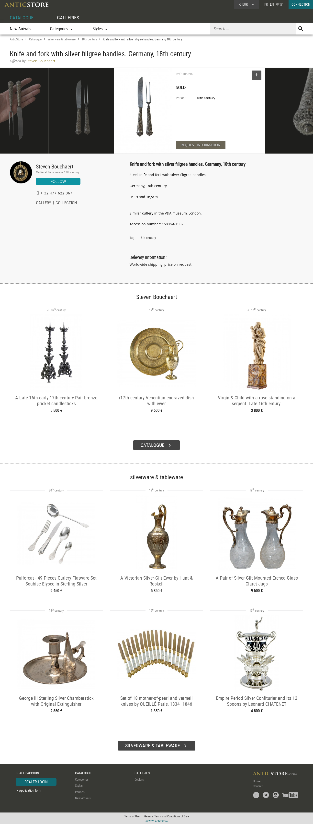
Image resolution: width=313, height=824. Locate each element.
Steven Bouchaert (55, 166)
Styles (79, 785)
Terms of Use (132, 815)
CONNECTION (300, 4)
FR (266, 4)
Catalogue (35, 39)
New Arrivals (20, 29)
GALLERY (43, 203)
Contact (258, 785)
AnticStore (16, 39)
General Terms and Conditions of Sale (166, 815)
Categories (82, 778)
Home (256, 780)
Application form (30, 789)
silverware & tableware (62, 39)
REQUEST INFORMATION (201, 145)
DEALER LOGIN (36, 781)
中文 (279, 4)
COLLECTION (66, 203)
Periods (80, 791)
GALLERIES (68, 17)
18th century (89, 39)
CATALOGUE (22, 17)
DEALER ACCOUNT (28, 772)
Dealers (139, 778)
